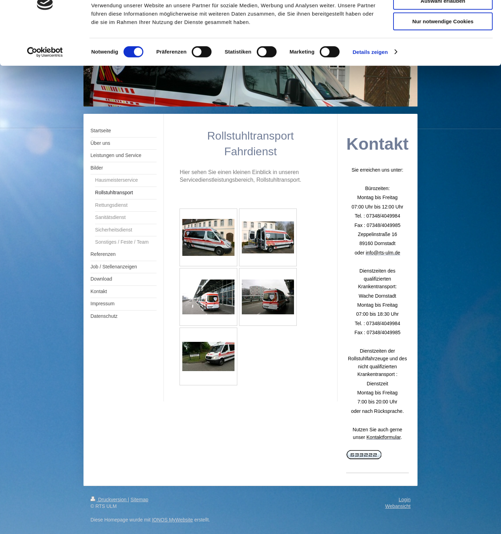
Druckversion (109, 499)
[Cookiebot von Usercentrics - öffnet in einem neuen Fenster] (45, 89)
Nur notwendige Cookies (443, 58)
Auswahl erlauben (443, 38)
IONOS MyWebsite (172, 520)
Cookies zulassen (443, 17)
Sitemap (139, 499)
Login (405, 499)
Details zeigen (370, 89)
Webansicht (398, 506)
